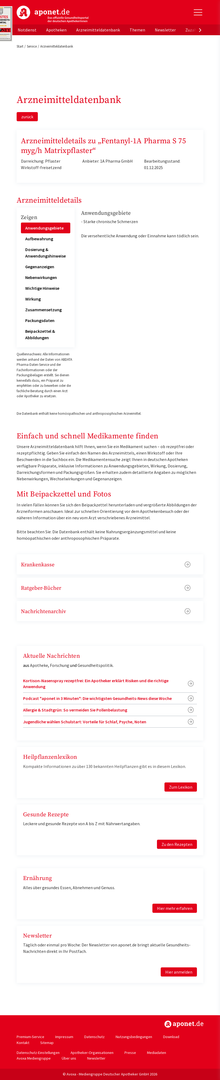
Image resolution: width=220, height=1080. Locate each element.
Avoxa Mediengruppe (34, 1058)
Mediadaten (156, 1052)
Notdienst (27, 30)
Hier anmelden (178, 972)
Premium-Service (30, 1036)
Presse (130, 1052)
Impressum (64, 1036)
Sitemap (47, 1042)
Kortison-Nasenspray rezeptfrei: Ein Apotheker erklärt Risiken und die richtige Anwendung (95, 683)
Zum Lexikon (180, 787)
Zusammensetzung (43, 309)
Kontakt (23, 1042)
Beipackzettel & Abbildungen (40, 334)
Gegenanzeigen (39, 266)
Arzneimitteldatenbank (98, 30)
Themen (137, 30)
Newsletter (165, 30)
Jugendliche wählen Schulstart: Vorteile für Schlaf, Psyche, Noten (84, 721)
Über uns (69, 1058)
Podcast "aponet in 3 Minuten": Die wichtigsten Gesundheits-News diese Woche (97, 698)
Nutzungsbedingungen (134, 1036)
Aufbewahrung (39, 238)
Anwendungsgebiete (44, 228)
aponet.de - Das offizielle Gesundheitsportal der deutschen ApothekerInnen (53, 14)
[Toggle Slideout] (198, 12)
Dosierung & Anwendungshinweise (45, 253)
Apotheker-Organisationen (92, 1052)
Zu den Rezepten (177, 844)
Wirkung (33, 299)
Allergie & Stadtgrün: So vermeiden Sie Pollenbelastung (75, 710)
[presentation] (200, 29)
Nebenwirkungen (41, 277)
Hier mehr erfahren (174, 908)
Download (171, 1036)
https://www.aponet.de (183, 1024)
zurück (27, 116)
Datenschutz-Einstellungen (38, 1052)
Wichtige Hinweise (42, 288)
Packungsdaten (39, 320)
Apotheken (56, 30)
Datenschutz (94, 1036)
